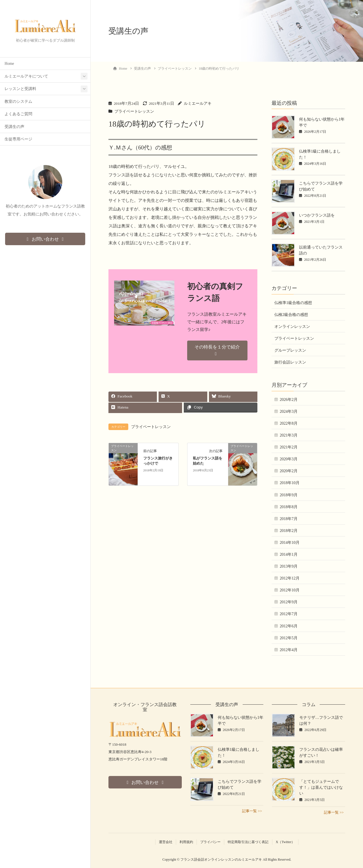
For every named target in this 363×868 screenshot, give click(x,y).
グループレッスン (290, 350)
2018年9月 (289, 495)
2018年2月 (289, 531)
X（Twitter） (285, 842)
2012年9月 (289, 602)
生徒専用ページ (18, 139)
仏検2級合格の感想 (291, 315)
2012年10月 (290, 590)
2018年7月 (289, 519)
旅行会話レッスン (290, 362)
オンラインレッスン (292, 326)
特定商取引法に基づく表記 (248, 842)
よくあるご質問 (18, 114)
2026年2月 (289, 399)
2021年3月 (289, 435)
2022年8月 (289, 423)
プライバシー (210, 842)
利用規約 (186, 842)
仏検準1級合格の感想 (293, 303)
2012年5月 (289, 638)
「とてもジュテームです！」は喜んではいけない (321, 787)
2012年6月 (289, 626)
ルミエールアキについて (26, 76)
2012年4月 (289, 650)
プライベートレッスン (134, 111)
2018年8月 (289, 507)
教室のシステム (18, 102)
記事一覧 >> (252, 811)
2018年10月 (290, 483)
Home (9, 64)
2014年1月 (289, 554)
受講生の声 (14, 127)
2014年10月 (290, 542)
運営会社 (165, 842)
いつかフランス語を (317, 215)
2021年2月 (289, 447)
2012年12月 (290, 578)
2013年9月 (289, 566)
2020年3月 (289, 459)
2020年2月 (289, 471)
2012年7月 (289, 614)
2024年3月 (289, 411)
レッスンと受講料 (20, 89)
